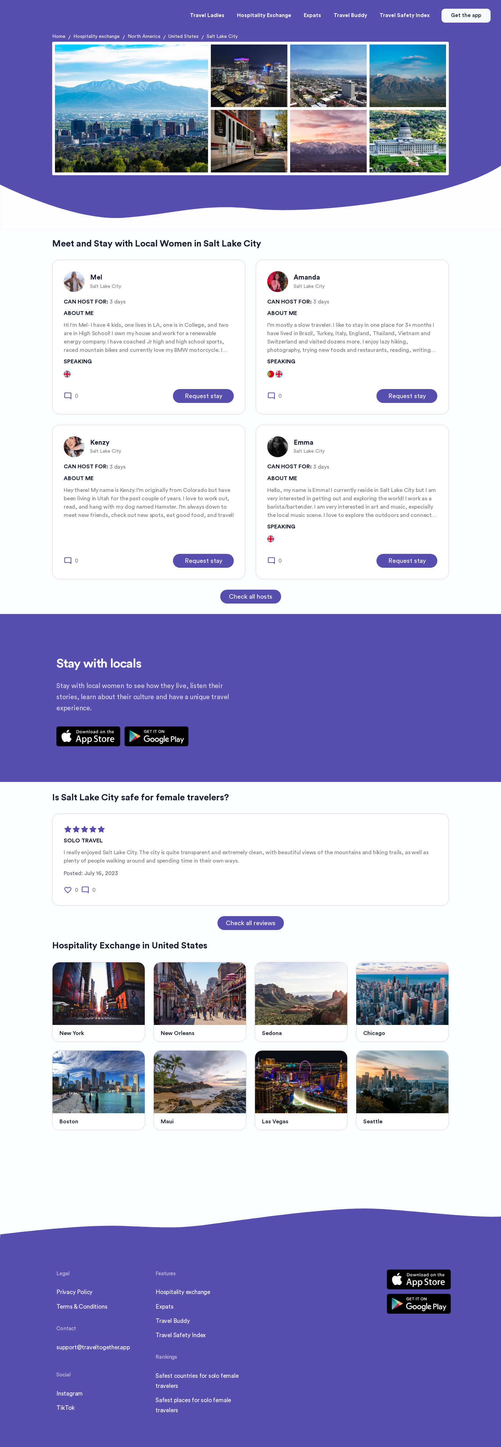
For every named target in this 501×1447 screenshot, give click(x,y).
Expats (165, 1307)
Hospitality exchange (96, 36)
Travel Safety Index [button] (405, 15)
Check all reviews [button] (251, 923)
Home (58, 36)
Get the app (466, 15)
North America (144, 36)
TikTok (65, 1408)
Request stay (203, 396)
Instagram (69, 1394)
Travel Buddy (173, 1321)
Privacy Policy (74, 1292)
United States (183, 36)
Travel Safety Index (181, 1335)
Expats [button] (312, 15)
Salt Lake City (222, 36)
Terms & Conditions (81, 1307)
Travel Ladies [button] (207, 15)
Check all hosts (250, 596)
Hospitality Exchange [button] (264, 15)
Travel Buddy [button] (350, 15)
